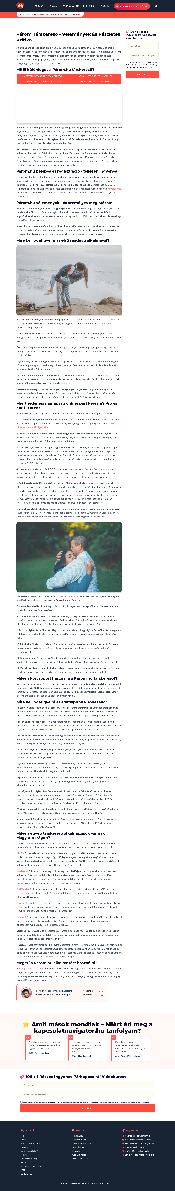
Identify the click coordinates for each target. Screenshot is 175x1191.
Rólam (53, 6)
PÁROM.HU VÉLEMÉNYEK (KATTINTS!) (95, 76)
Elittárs (20, 853)
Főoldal (40, 6)
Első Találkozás (24, 889)
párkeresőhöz (114, 188)
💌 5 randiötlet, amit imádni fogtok (137, 1140)
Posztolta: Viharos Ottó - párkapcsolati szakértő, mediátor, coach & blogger (53, 993)
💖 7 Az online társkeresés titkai (136, 1147)
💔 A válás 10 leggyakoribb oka (135, 1151)
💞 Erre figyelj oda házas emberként (138, 1155)
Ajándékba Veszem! (80, 1159)
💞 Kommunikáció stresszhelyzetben (138, 1143)
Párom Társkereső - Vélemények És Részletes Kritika (56, 14)
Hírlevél (104, 6)
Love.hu (20, 903)
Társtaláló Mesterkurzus (81, 1143)
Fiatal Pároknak (78, 1147)
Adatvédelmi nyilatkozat (31, 1166)
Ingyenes (88, 6)
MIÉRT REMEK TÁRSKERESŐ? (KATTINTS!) (42, 76)
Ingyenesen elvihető (29, 1151)
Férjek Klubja (77, 1136)
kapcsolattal (80, 494)
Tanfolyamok (71, 6)
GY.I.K (23, 1162)
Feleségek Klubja (78, 1140)
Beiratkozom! (26, 1147)
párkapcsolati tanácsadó (31, 968)
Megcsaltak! (76, 1151)
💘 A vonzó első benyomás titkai (136, 1136)
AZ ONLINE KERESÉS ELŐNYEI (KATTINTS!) (42, 81)
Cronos (20, 917)
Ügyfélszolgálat (27, 1174)
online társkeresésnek (68, 596)
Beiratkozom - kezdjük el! (134, 6)
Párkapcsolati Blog (29, 1159)
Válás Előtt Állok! (78, 1155)
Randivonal (22, 871)
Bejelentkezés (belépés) (31, 1143)
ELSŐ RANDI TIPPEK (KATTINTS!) (95, 81)
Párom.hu (107, 323)
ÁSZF (23, 1170)
